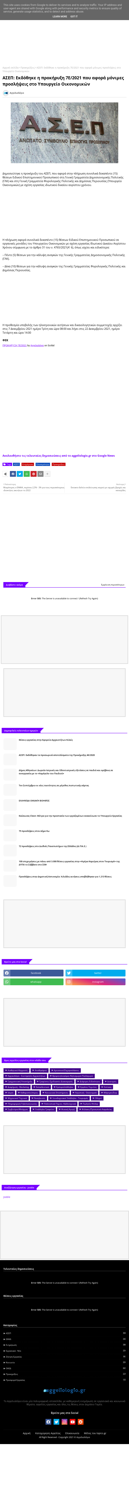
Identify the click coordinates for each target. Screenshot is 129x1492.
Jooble (6, 1197)
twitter (98, 973)
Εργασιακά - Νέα (66, 1350)
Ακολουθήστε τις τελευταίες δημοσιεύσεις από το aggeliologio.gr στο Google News (59, 456)
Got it (74, 16)
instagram (98, 981)
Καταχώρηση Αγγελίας (48, 1433)
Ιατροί (10, 1092)
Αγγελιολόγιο (37, 345)
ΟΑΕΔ (66, 1368)
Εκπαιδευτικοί (42, 1087)
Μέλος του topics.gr (95, 1433)
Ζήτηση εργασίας (66, 1356)
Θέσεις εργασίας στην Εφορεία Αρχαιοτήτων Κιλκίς (46, 739)
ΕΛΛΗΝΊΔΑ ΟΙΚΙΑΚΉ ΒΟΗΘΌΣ (34, 800)
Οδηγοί (98, 1098)
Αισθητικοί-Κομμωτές (18, 1070)
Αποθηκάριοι (41, 1070)
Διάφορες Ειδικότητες (90, 1081)
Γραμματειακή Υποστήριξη (20, 1081)
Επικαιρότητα (42, 464)
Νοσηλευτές (39, 1098)
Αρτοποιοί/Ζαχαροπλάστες (66, 1070)
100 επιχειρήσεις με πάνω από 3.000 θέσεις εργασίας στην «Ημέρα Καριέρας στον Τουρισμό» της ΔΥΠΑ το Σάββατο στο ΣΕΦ (69, 863)
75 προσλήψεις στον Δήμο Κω (34, 830)
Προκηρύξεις (27, 67)
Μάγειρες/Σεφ (110, 1092)
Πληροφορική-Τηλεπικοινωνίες (22, 1103)
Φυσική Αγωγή (68, 1109)
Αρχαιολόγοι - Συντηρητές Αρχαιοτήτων (26, 1075)
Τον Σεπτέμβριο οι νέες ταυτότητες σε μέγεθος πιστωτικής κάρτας (54, 785)
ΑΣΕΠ (16, 464)
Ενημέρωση (27, 464)
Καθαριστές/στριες (29, 1092)
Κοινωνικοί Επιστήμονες (56, 1092)
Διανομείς (112, 1081)
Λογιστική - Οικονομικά (86, 1092)
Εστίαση (107, 1087)
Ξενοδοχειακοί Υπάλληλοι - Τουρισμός (70, 1098)
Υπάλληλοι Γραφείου (44, 1109)
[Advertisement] (64, 36)
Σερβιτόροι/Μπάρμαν (18, 1109)
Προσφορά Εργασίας (66, 1379)
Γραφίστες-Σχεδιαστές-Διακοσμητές (56, 1081)
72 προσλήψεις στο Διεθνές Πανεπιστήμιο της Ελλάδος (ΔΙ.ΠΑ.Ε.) (52, 846)
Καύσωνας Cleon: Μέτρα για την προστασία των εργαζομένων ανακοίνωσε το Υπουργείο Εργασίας (70, 815)
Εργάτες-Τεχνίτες (88, 1087)
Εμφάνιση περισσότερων (112, 584)
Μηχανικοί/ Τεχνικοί (17, 1098)
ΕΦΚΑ (66, 1339)
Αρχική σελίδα (11, 67)
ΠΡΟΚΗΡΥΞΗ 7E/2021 (15, 345)
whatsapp (35, 981)
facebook (36, 973)
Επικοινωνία (72, 1433)
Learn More (60, 16)
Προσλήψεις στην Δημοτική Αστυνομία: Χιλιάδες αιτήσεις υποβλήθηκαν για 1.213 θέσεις (65, 876)
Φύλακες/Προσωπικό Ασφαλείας (97, 1109)
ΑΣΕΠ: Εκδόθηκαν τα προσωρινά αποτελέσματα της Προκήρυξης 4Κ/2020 (57, 755)
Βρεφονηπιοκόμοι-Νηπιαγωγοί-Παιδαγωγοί (72, 1075)
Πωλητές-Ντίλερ (90, 1103)
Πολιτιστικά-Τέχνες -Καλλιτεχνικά (60, 1103)
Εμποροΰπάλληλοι (64, 1087)
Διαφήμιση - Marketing (18, 1087)
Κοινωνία (66, 1362)
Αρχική (27, 1433)
